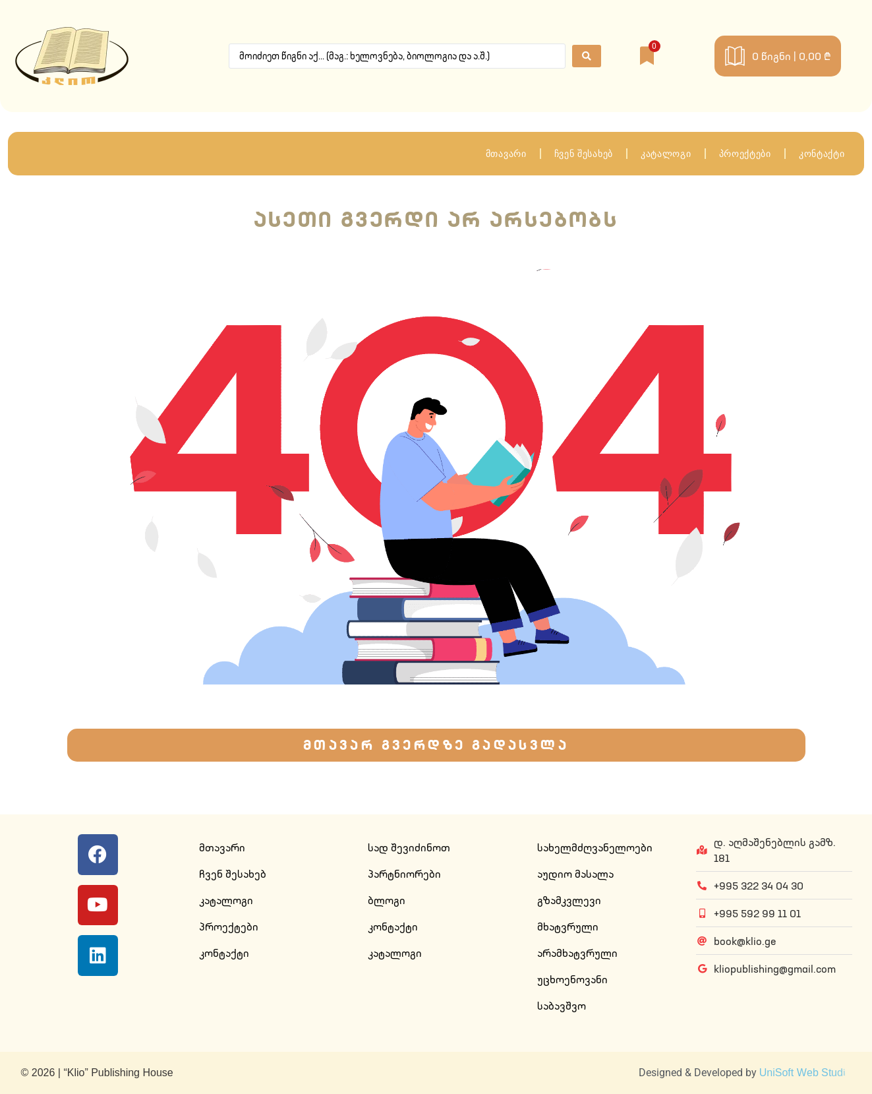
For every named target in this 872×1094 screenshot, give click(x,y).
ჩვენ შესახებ (583, 153)
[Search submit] (586, 56)
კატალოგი (666, 153)
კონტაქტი (822, 153)
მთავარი (506, 153)
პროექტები (745, 153)
